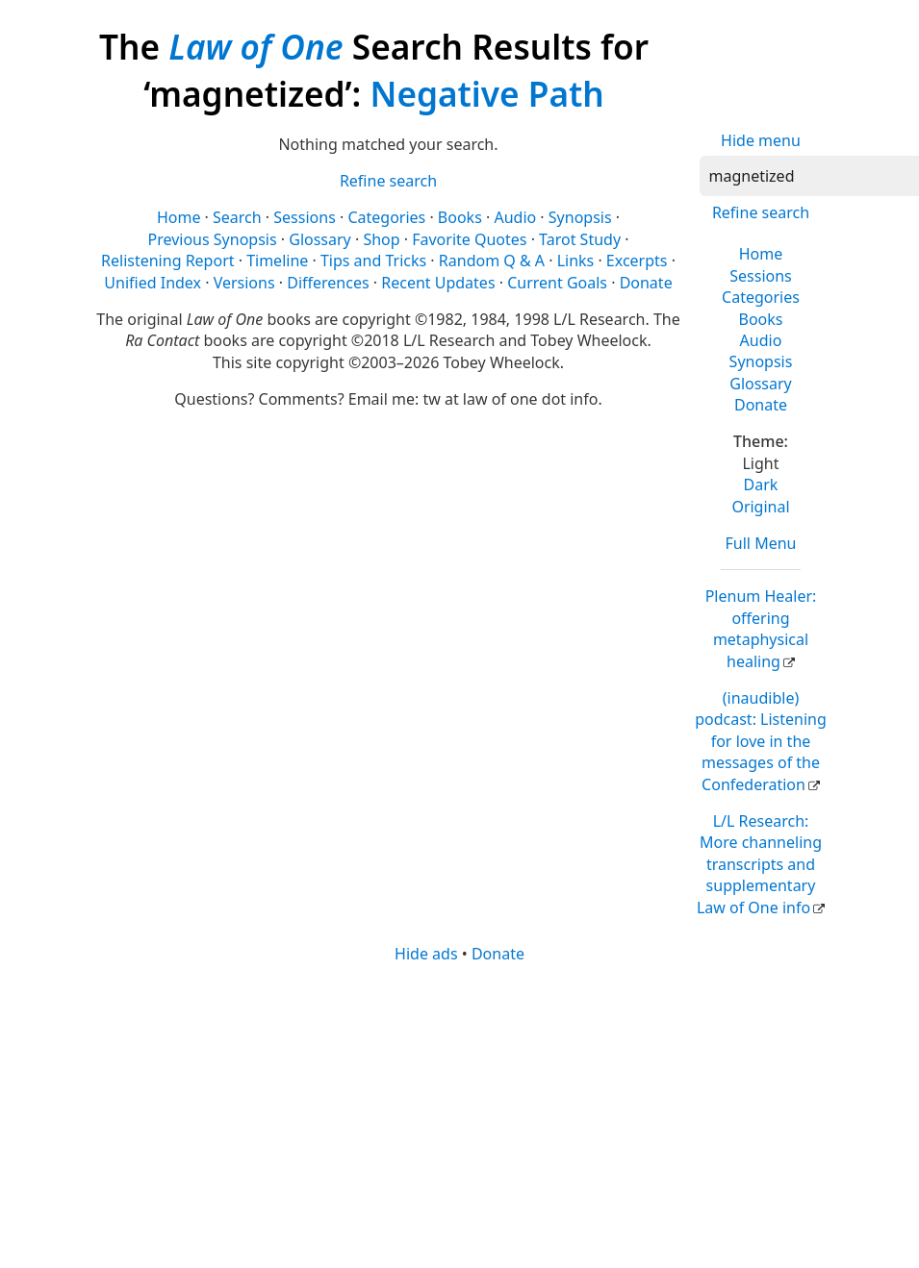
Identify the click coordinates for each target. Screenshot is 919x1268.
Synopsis (761, 361)
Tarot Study (580, 239)
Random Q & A (492, 260)
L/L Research (759, 864)
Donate (760, 404)
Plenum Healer (761, 628)
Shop (381, 239)
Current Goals (557, 282)
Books (761, 319)
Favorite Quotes (469, 239)
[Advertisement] (477, 1114)
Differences (328, 282)
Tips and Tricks (373, 260)
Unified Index (152, 282)
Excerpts (637, 260)
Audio (761, 340)
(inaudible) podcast (761, 741)
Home (761, 253)
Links (576, 260)
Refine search (760, 212)
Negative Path (486, 93)
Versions (244, 282)
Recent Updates (438, 282)
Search (237, 217)
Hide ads (426, 953)
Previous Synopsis (211, 239)
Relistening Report (167, 260)
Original (760, 506)
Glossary (760, 383)
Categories (761, 297)
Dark (761, 484)
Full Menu (761, 543)
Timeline (277, 260)
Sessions (760, 275)
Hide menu (761, 140)
